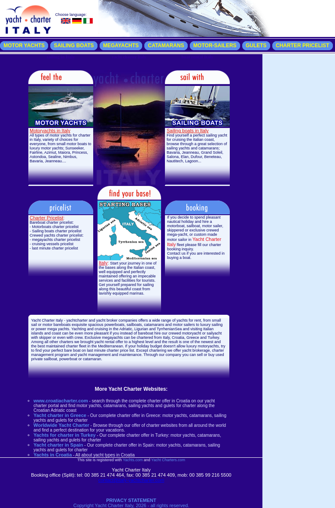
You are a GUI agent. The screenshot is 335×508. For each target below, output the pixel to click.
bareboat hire (149, 333)
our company (170, 355)
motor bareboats (57, 324)
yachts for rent (189, 320)
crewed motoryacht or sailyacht (195, 333)
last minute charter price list (110, 350)
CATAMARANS (166, 46)
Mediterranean (110, 346)
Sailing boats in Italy (188, 130)
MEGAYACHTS (121, 46)
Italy (103, 262)
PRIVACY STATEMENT (131, 500)
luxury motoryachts (202, 346)
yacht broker (107, 320)
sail (34, 324)
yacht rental (104, 342)
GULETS (256, 46)
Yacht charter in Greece (60, 415)
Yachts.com (133, 460)
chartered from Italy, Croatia (160, 337)
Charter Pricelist (46, 217)
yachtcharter (77, 320)
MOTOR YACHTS (24, 46)
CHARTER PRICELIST (302, 46)
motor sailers (184, 324)
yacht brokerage (196, 350)
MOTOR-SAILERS (214, 46)
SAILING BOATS (74, 46)
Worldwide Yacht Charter (61, 425)
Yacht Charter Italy (47, 320)
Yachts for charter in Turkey (65, 435)
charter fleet (76, 346)
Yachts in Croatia (53, 454)
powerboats (114, 324)
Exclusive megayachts (104, 337)
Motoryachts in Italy (50, 130)
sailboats (134, 324)
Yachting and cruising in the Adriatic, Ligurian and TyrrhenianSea (126, 329)
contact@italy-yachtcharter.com (131, 480)
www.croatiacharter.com (61, 400)
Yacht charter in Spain (58, 444)
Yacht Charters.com (168, 460)
